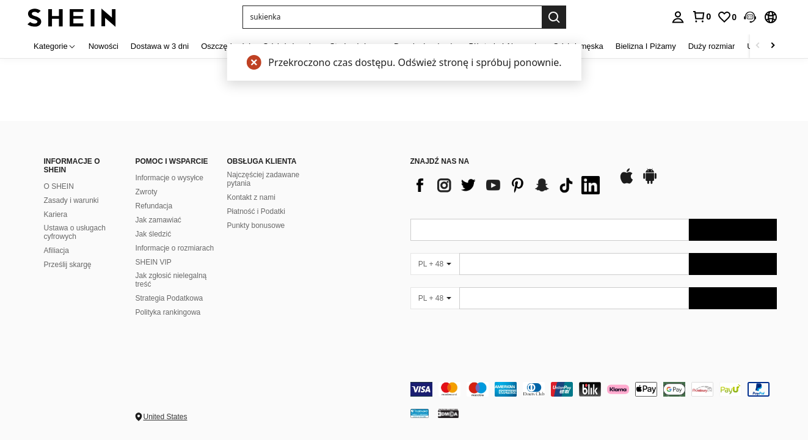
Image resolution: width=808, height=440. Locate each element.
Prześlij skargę (68, 264)
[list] (508, 185)
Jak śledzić (154, 234)
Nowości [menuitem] (103, 46)
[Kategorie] (54, 46)
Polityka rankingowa (168, 312)
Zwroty (147, 192)
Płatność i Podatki (256, 211)
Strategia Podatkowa (169, 298)
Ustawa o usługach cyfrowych (75, 232)
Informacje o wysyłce (169, 178)
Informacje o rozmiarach (175, 248)
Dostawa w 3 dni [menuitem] (160, 46)
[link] (701, 16)
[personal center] (678, 17)
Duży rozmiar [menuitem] (711, 46)
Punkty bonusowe (256, 225)
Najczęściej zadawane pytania (263, 179)
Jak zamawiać (158, 220)
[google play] (649, 182)
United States (165, 417)
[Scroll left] (758, 46)
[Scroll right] (772, 46)
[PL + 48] (434, 264)
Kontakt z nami (251, 197)
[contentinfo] (593, 389)
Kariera (56, 214)
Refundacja (154, 206)
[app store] (626, 182)
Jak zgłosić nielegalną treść (171, 279)
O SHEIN (59, 186)
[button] (750, 17)
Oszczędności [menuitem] (225, 46)
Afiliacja (56, 250)
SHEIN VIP (154, 262)
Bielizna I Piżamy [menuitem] (646, 46)
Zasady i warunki (71, 200)
